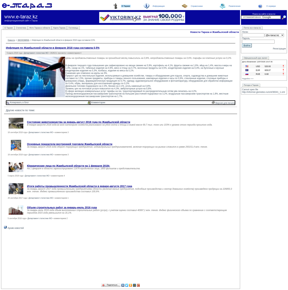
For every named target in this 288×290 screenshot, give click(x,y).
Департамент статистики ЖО (36, 53)
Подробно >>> (247, 79)
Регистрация (279, 48)
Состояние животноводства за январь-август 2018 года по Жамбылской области (78, 122)
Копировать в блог (17, 102)
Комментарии (96, 102)
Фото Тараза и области (39, 28)
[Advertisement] (120, 257)
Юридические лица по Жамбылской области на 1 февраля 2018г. (68, 165)
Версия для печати (223, 103)
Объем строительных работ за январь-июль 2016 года (62, 207)
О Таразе (8, 28)
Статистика (21, 28)
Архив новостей (14, 228)
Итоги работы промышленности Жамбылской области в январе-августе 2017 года (79, 186)
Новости (11, 40)
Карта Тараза (59, 28)
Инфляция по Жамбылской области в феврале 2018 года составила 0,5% (53, 47)
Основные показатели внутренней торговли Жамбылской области (69, 144)
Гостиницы (73, 28)
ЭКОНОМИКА (23, 40)
